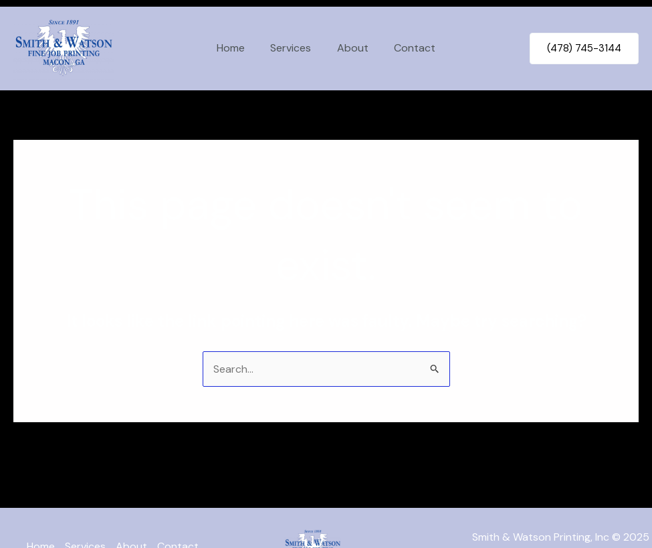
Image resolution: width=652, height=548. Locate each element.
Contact (408, 48)
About (350, 48)
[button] (584, 48)
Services (293, 48)
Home (237, 48)
